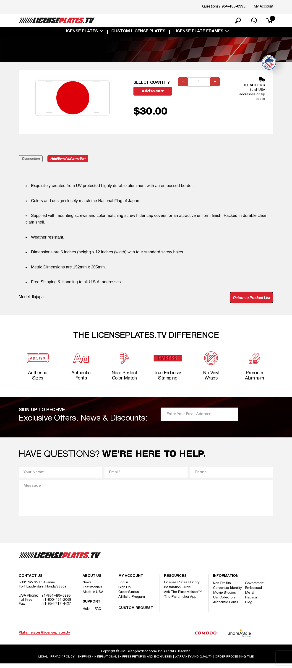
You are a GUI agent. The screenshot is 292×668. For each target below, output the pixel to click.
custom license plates (138, 32)
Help (86, 613)
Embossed (254, 592)
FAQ (98, 613)
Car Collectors (224, 606)
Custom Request (135, 612)
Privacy (59, 660)
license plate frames (198, 32)
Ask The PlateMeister (183, 596)
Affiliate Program (132, 601)
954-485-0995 (233, 7)
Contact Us (30, 580)
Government (256, 587)
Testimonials (93, 591)
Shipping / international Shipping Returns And (123, 660)
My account (130, 580)
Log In (123, 586)
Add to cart (154, 92)
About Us (92, 580)
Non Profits (222, 587)
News (87, 586)
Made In (93, 596)
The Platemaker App (180, 601)
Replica (252, 606)
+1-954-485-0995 (56, 600)
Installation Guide (177, 591)
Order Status (128, 596)
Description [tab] (31, 159)
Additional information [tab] (69, 159)
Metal (250, 601)
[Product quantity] (199, 83)
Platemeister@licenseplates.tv (44, 637)
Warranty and (195, 660)
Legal (39, 660)
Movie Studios (224, 601)
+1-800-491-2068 (56, 604)
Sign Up (124, 591)
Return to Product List (249, 298)
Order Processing (238, 660)
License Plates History (182, 586)
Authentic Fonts (226, 610)
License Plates (80, 32)
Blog (250, 610)
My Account (263, 6)
